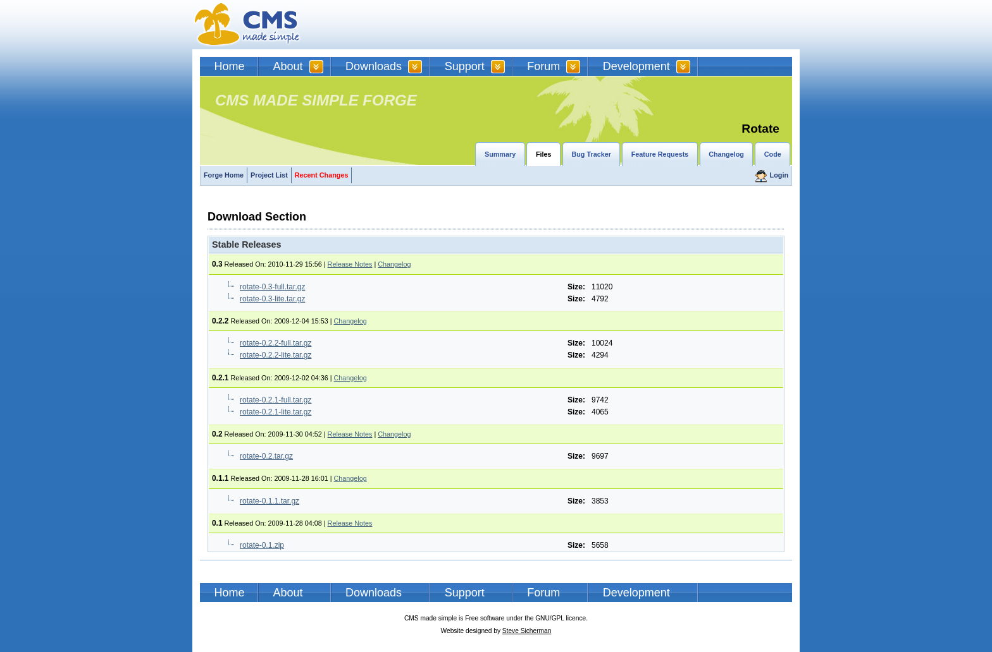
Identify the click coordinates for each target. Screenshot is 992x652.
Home (229, 66)
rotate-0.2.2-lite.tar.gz (275, 355)
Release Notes (350, 264)
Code (772, 154)
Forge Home (224, 175)
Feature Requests (660, 154)
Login (779, 175)
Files (544, 154)
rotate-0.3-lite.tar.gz (272, 298)
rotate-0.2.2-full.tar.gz (275, 343)
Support (465, 66)
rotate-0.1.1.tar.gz (269, 501)
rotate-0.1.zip (262, 545)
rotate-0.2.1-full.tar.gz (275, 399)
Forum (543, 66)
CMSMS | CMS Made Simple (247, 24)
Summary (500, 154)
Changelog (726, 154)
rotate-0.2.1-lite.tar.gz (275, 412)
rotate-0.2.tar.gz (266, 456)
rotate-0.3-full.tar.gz (272, 286)
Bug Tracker (591, 154)
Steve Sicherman (527, 630)
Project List (269, 175)
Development (636, 66)
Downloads (373, 66)
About (288, 66)
